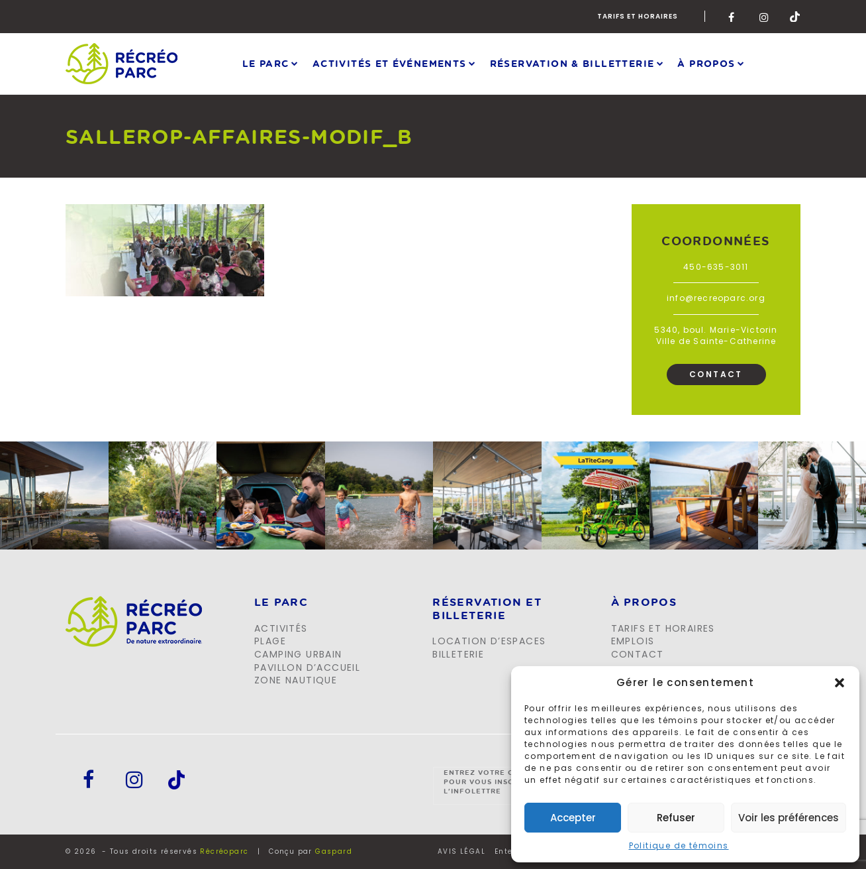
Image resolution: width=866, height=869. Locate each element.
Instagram (764, 16)
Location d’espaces (489, 641)
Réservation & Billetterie (572, 63)
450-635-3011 (715, 266)
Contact (716, 374)
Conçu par (310, 851)
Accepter (573, 818)
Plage (270, 641)
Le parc (265, 63)
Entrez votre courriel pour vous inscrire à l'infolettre (496, 781)
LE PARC (281, 602)
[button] (839, 682)
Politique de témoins (679, 845)
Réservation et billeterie (487, 609)
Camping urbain (298, 654)
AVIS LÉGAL (461, 852)
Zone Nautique (295, 680)
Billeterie (458, 654)
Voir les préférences (788, 818)
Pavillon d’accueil (307, 667)
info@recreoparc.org (716, 298)
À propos (706, 63)
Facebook (733, 16)
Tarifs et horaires (637, 16)
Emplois (633, 641)
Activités (281, 628)
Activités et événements (390, 63)
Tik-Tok (795, 16)
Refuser (676, 818)
